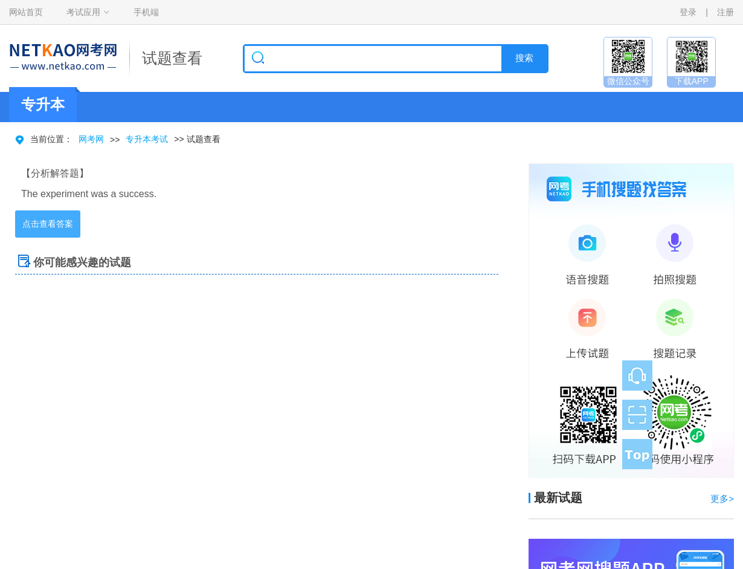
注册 (725, 12)
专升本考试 (147, 139)
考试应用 (83, 12)
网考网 (91, 139)
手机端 (146, 12)
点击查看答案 (47, 224)
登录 (688, 12)
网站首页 (26, 12)
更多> (722, 498)
